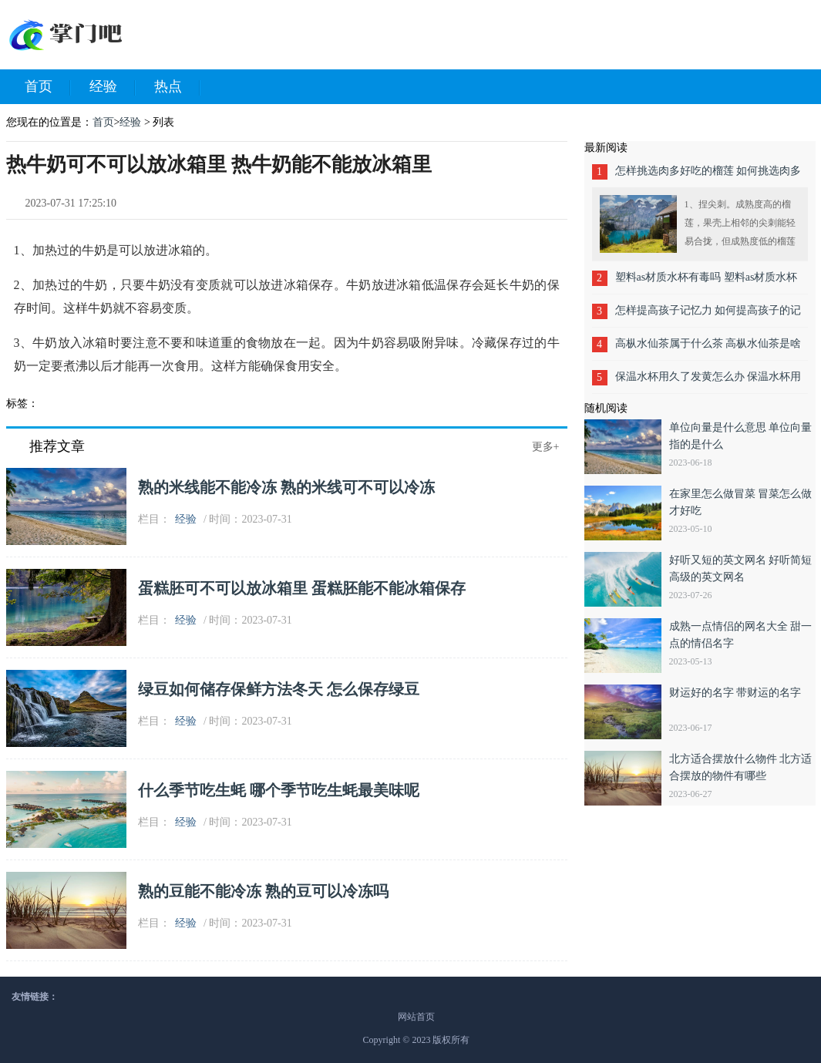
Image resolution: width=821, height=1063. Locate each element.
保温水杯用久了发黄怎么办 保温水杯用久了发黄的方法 (708, 382)
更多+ (546, 446)
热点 (177, 87)
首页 (48, 87)
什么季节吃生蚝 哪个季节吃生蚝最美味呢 (278, 790)
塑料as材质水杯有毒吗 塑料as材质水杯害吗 (706, 282)
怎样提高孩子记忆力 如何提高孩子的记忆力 (708, 315)
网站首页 (416, 1016)
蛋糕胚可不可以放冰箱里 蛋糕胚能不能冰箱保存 (302, 588)
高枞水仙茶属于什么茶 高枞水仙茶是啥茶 (708, 349)
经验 (112, 87)
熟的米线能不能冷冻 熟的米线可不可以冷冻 (286, 487)
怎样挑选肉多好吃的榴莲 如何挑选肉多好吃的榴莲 (708, 176)
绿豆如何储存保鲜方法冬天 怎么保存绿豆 (278, 689)
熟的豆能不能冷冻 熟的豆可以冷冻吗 (263, 891)
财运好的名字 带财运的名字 (735, 692)
